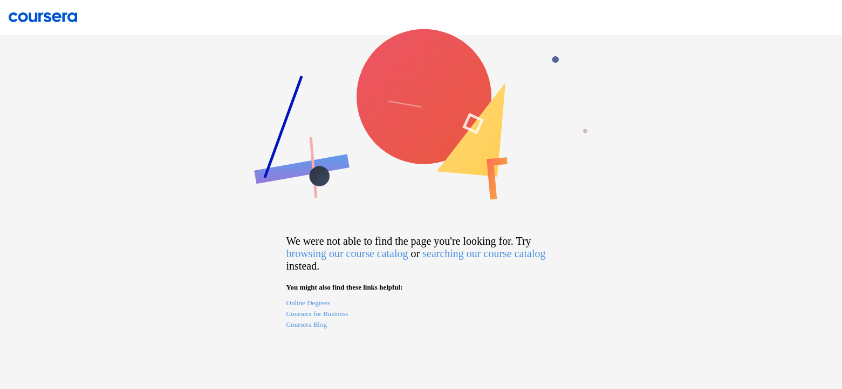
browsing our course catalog (347, 253)
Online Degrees (308, 303)
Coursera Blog (306, 324)
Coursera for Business (317, 314)
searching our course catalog (483, 253)
